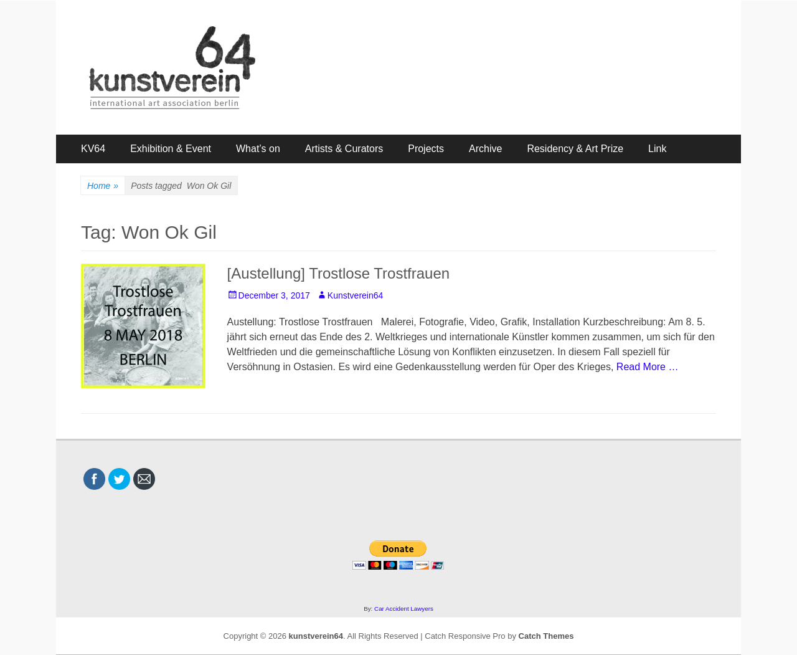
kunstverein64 (316, 636)
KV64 (93, 148)
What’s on (258, 148)
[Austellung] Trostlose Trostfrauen (338, 273)
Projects (426, 148)
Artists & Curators (344, 148)
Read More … (647, 366)
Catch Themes (546, 636)
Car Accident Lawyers (403, 608)
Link (657, 148)
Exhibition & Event (170, 148)
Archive (485, 148)
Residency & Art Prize (575, 148)
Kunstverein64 (356, 295)
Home (102, 186)
